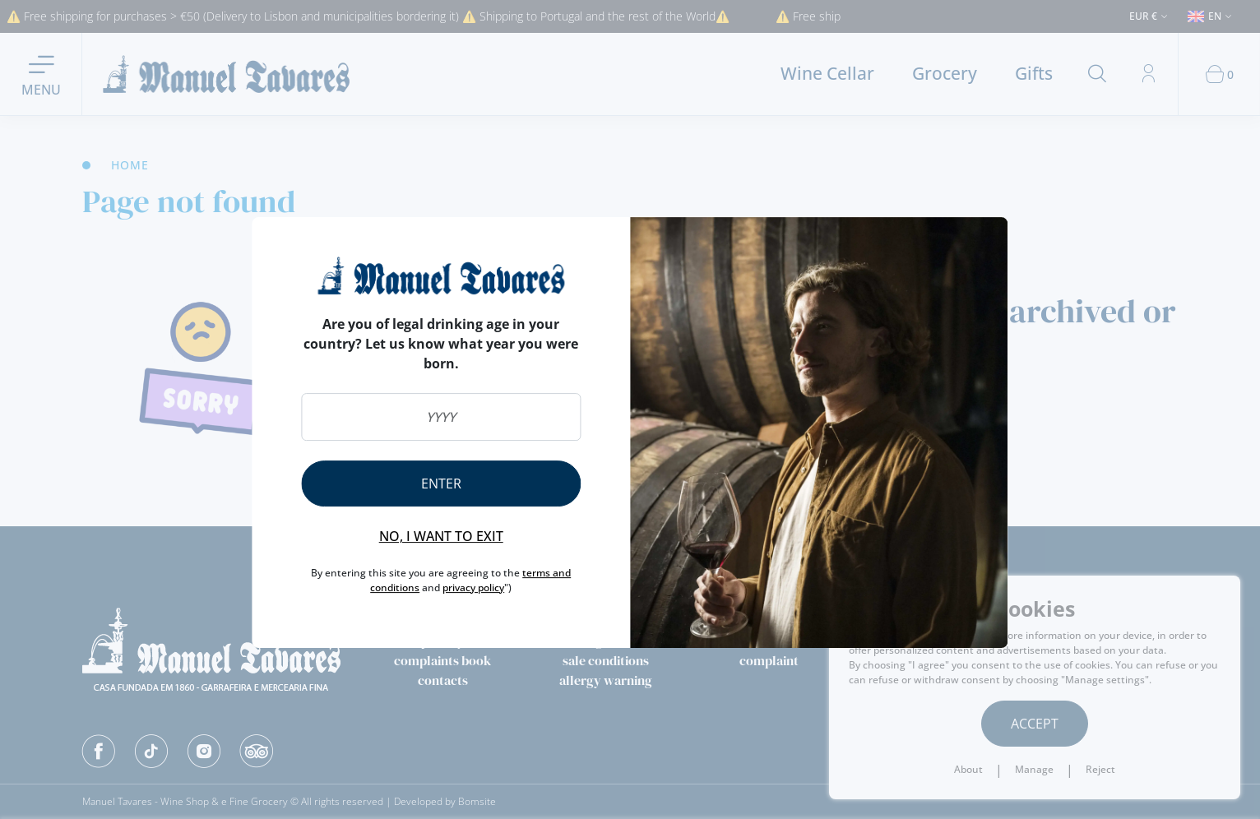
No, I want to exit (441, 536)
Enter (441, 483)
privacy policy (473, 588)
